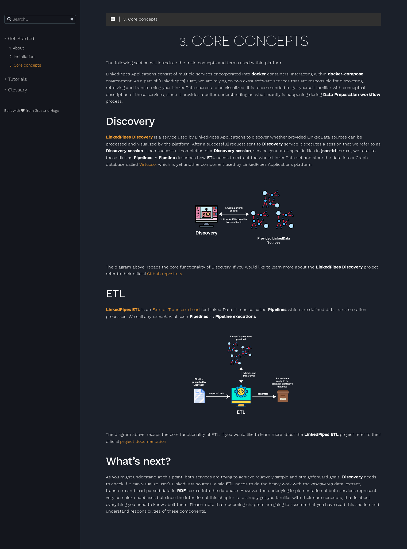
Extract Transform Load (176, 309)
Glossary (15, 90)
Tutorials (15, 79)
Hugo (55, 111)
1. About (16, 48)
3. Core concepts (25, 65)
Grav (38, 111)
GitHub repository (164, 273)
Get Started (19, 38)
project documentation (143, 441)
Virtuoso (147, 164)
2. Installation (21, 56)
